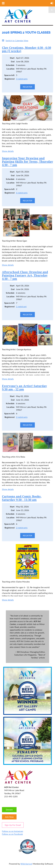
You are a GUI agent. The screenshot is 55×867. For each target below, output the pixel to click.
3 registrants (22, 79)
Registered (9, 79)
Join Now (9, 817)
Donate (9, 809)
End (12, 61)
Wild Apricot (26, 863)
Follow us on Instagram (12, 831)
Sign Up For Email (13, 825)
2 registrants (22, 417)
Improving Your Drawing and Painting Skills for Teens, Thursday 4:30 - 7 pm (27, 162)
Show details (8, 151)
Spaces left (9, 75)
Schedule (10, 65)
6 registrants (22, 192)
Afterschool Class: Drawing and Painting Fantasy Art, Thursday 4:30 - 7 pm (25, 275)
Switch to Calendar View (17, 40)
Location (10, 68)
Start (12, 58)
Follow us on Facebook (12, 834)
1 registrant (21, 306)
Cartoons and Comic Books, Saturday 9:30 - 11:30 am (21, 498)
